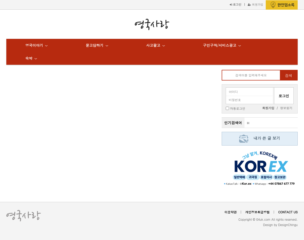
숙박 (28, 58)
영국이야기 (34, 45)
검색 (288, 75)
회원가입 (255, 4)
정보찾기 (286, 108)
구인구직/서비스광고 (219, 45)
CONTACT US (288, 212)
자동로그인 (237, 108)
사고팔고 (153, 45)
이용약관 (230, 212)
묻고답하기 (94, 45)
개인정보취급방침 (257, 212)
